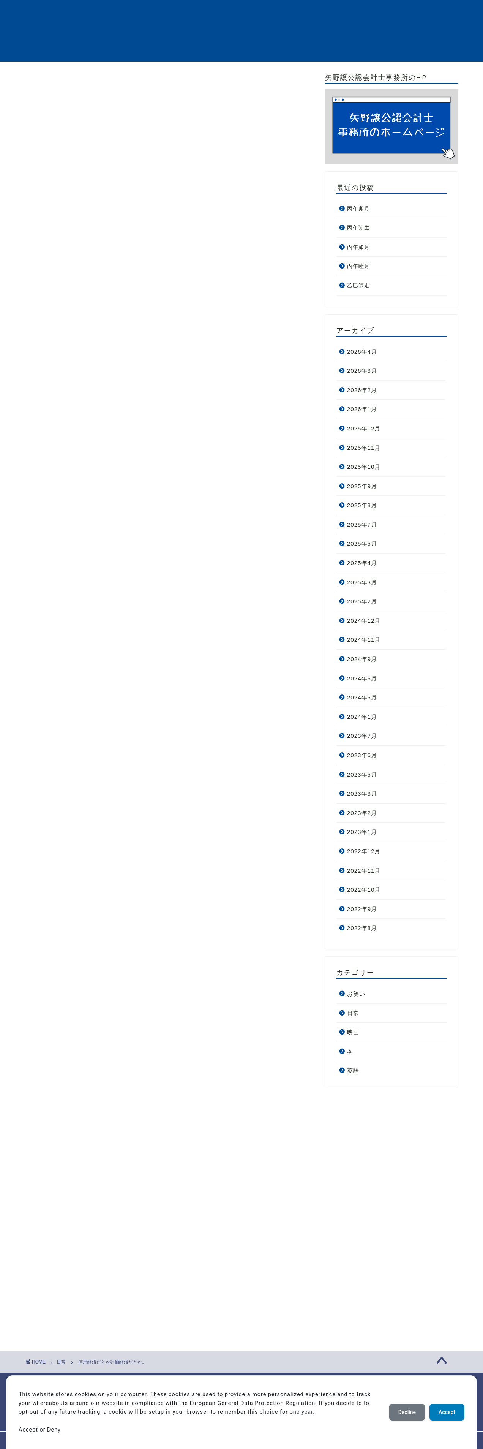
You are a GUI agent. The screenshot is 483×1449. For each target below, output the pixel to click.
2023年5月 (362, 774)
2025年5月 (362, 543)
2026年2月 (362, 390)
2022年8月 (362, 928)
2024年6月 (362, 678)
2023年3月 (362, 793)
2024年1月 (362, 716)
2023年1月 (362, 832)
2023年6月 (362, 755)
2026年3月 (362, 370)
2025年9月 (362, 486)
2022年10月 (364, 889)
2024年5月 (362, 697)
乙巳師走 (358, 285)
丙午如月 (358, 247)
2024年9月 (362, 659)
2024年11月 (364, 639)
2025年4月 (362, 563)
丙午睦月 (358, 266)
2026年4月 (362, 351)
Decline (407, 1412)
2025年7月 (362, 524)
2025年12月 (364, 428)
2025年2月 (362, 601)
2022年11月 (364, 870)
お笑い (356, 993)
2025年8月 (362, 505)
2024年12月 (364, 620)
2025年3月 (362, 582)
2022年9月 (362, 909)
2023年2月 (362, 813)
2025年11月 (364, 448)
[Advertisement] (169, 210)
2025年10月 (364, 466)
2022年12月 (364, 851)
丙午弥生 (358, 228)
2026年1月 (362, 409)
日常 (44, 88)
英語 (353, 1070)
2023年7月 (362, 735)
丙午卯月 (358, 209)
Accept (447, 1412)
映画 (353, 1032)
